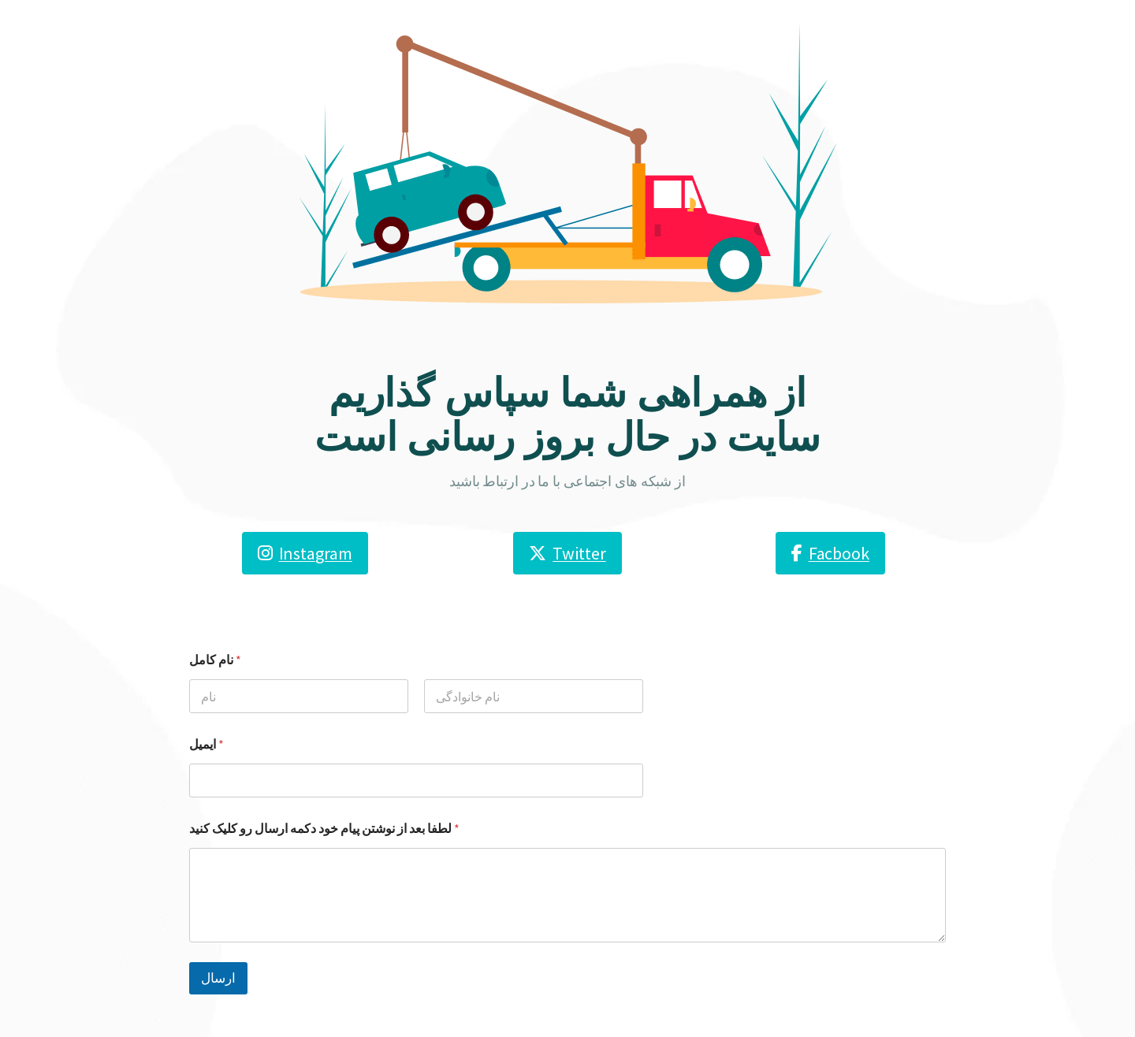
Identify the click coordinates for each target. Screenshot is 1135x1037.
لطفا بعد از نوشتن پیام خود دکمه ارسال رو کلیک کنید (324, 828)
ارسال (218, 978)
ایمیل (206, 744)
